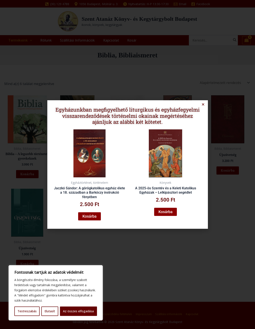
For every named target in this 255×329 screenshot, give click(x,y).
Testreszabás (27, 311)
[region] (56, 292)
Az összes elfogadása (78, 311)
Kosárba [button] (91, 214)
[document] (127, 164)
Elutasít (50, 311)
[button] (200, 106)
